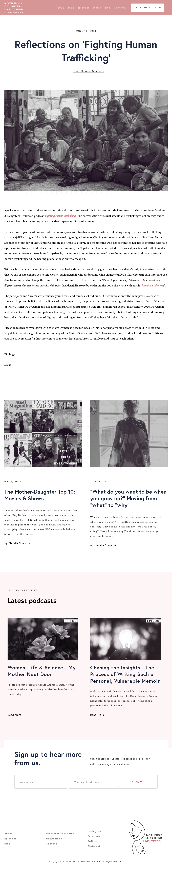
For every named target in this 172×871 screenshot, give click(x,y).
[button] (147, 8)
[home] (13, 7)
